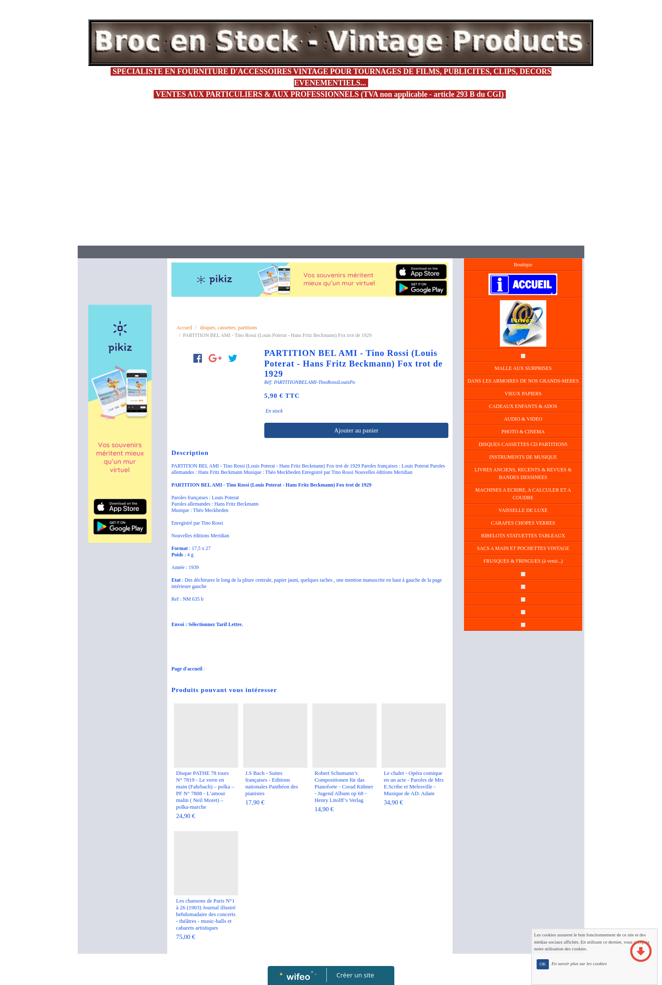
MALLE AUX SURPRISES (522, 368)
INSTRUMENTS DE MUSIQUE (523, 457)
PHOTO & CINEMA (523, 432)
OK (543, 964)
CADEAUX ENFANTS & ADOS (523, 406)
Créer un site (355, 975)
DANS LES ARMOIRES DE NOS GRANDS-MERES (523, 381)
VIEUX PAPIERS (523, 394)
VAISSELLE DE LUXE (523, 510)
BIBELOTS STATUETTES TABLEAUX (523, 536)
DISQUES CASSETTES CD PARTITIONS (523, 444)
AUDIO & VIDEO (523, 419)
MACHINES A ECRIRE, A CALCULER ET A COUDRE (523, 494)
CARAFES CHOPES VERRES (523, 523)
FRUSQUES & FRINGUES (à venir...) (523, 561)
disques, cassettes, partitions (228, 328)
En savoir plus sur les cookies (579, 963)
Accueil (184, 328)
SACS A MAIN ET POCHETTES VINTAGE (523, 548)
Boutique (523, 265)
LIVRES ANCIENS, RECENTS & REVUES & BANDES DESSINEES (523, 473)
